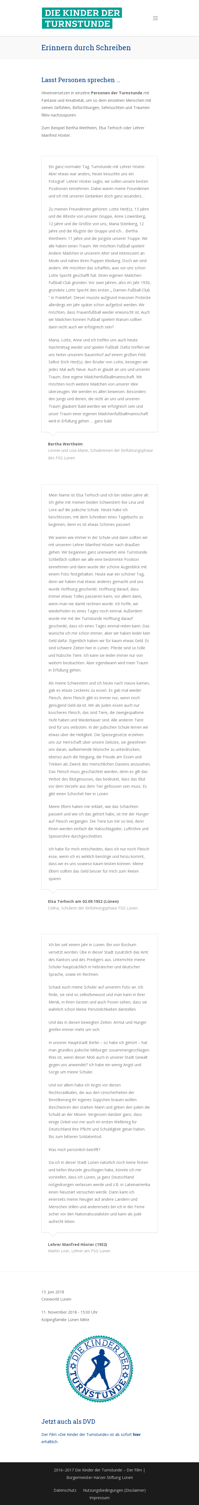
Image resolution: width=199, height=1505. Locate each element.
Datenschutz (65, 1490)
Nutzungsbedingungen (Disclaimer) (114, 1490)
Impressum (99, 1497)
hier (137, 1434)
